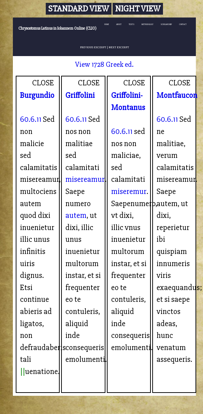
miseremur (129, 191)
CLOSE (43, 83)
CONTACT (183, 24)
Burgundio (37, 95)
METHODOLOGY (147, 24)
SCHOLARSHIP (166, 24)
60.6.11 (30, 119)
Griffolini (80, 95)
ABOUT (119, 24)
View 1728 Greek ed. (104, 64)
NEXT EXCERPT (119, 47)
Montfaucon (177, 95)
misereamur (85, 179)
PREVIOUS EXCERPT (93, 47)
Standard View (78, 9)
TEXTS (131, 24)
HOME (106, 24)
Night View (137, 9)
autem (75, 215)
